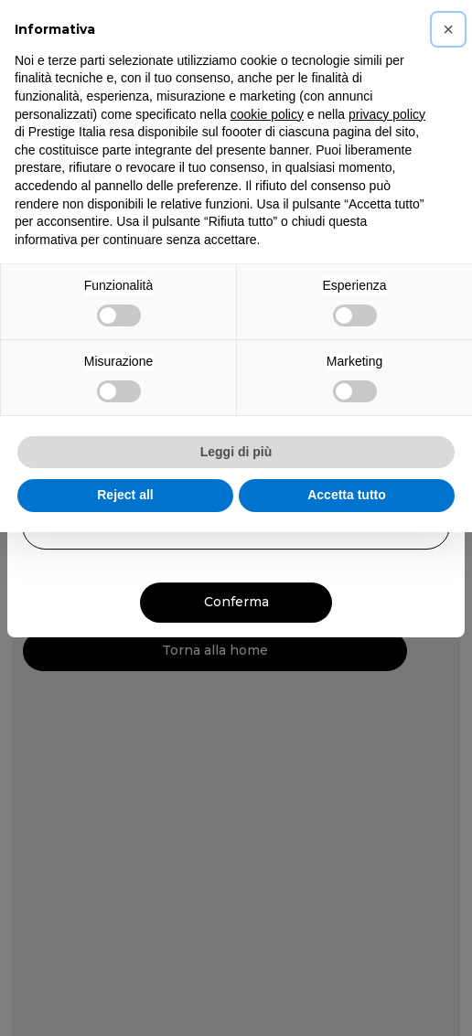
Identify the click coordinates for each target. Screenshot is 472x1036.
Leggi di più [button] (236, 451)
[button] (448, 29)
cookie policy (267, 114)
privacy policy (387, 114)
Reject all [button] (125, 494)
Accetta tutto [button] (346, 494)
